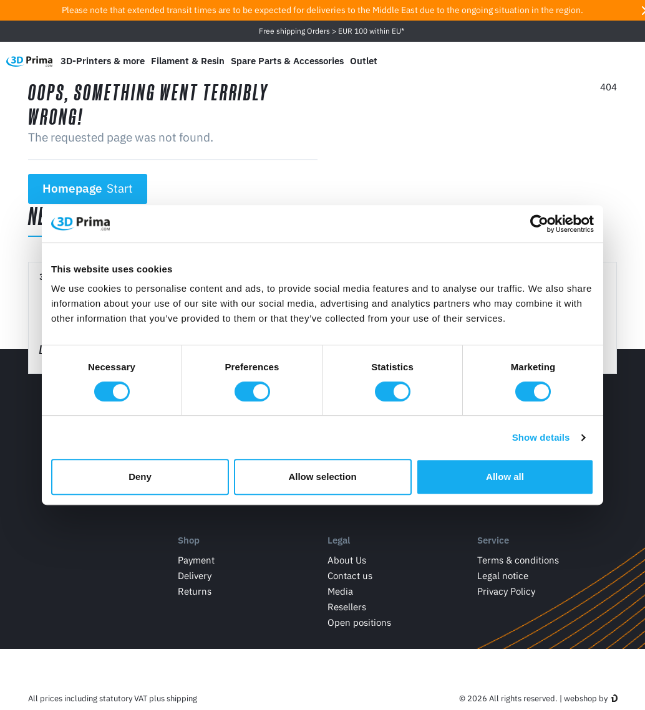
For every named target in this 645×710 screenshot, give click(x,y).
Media (340, 592)
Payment (196, 561)
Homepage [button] (87, 188)
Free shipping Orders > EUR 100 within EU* (331, 31)
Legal (338, 540)
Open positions (359, 623)
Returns (194, 592)
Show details (541, 437)
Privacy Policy (506, 592)
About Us (346, 561)
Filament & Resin (188, 61)
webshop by (586, 699)
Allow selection (322, 476)
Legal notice (502, 576)
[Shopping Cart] (627, 61)
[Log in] (600, 60)
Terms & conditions (518, 561)
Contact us (349, 576)
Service (493, 540)
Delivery (194, 576)
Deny (140, 476)
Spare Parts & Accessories (287, 61)
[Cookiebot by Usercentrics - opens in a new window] (539, 223)
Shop (189, 540)
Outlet (363, 61)
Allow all (505, 476)
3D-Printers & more (103, 61)
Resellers (346, 607)
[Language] (542, 60)
